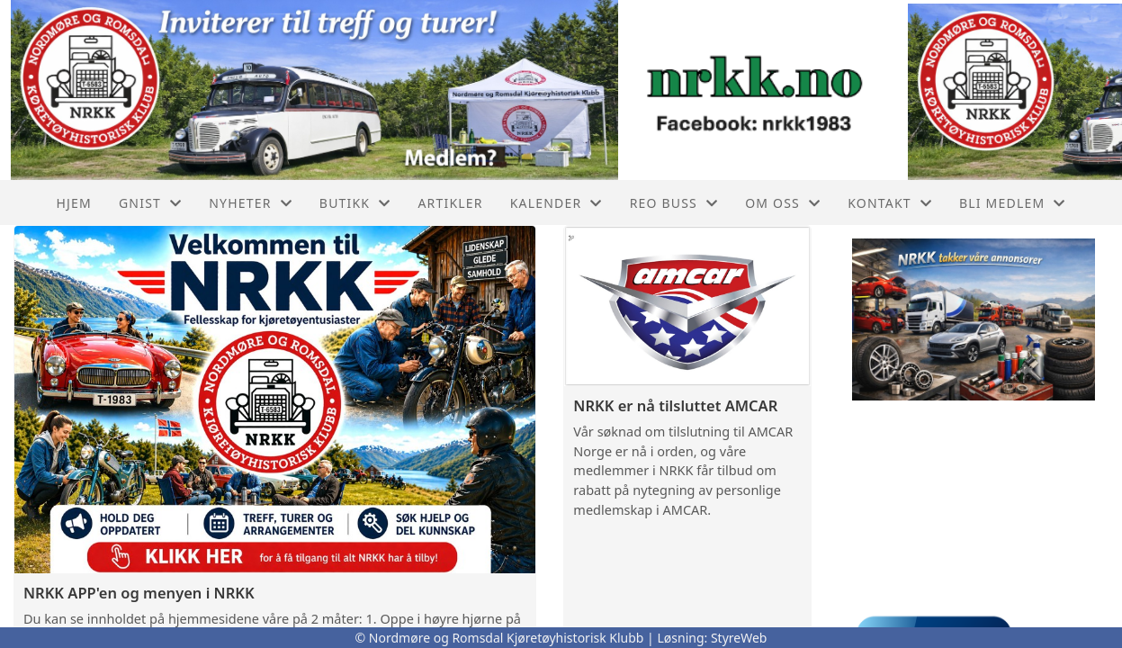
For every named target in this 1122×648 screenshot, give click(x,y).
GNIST (150, 203)
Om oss (783, 203)
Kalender (556, 203)
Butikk (355, 203)
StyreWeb (739, 637)
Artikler (449, 203)
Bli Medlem (1012, 203)
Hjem (73, 203)
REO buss (674, 203)
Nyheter (250, 203)
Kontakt (890, 203)
